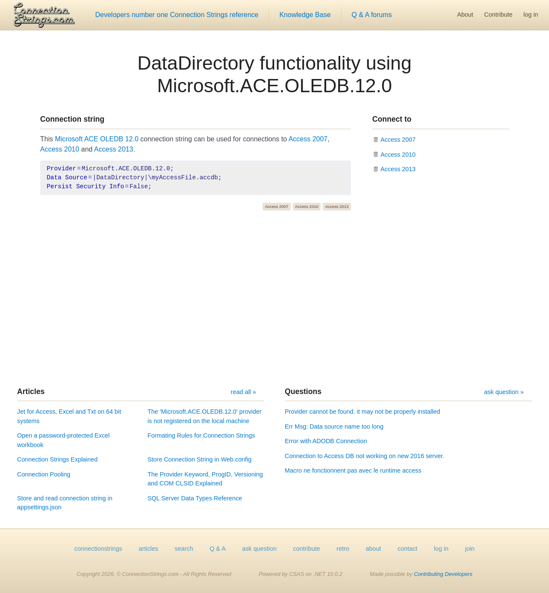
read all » (243, 392)
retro (342, 548)
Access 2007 (308, 139)
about (373, 548)
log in (530, 14)
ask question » (504, 392)
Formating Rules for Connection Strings (201, 435)
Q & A (218, 548)
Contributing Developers (443, 574)
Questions (303, 391)
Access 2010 (59, 149)
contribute (306, 548)
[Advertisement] (274, 299)
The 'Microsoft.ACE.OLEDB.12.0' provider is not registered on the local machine (205, 416)
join (469, 548)
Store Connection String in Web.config (200, 459)
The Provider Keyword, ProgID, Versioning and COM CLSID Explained (205, 479)
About (465, 14)
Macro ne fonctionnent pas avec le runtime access (353, 470)
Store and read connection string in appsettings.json (64, 503)
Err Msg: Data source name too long (334, 426)
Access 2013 (113, 149)
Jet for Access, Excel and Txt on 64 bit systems (69, 416)
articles (148, 548)
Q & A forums (372, 14)
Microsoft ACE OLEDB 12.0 (97, 139)
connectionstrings (98, 548)
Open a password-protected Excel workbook (63, 440)
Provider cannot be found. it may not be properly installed (362, 411)
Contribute (498, 14)
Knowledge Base (304, 14)
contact (407, 548)
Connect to (392, 119)
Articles (31, 391)
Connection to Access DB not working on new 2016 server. (364, 456)
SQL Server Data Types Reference (195, 498)
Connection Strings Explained (57, 459)
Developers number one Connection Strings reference (176, 14)
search (184, 548)
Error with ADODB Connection (326, 441)
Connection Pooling (43, 474)
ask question (259, 548)
